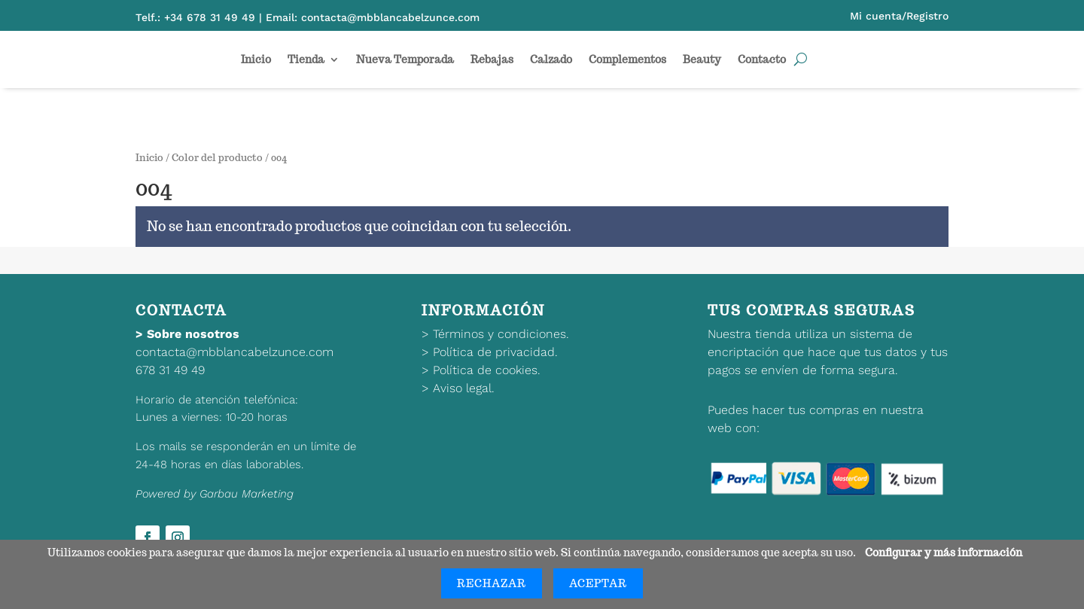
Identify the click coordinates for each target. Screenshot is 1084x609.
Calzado (551, 59)
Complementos (627, 59)
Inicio (256, 59)
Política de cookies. (486, 370)
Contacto (762, 59)
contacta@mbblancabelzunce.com (234, 352)
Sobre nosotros (193, 334)
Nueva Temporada (405, 59)
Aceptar (598, 583)
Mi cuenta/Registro (899, 16)
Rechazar (491, 583)
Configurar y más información (943, 552)
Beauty (702, 59)
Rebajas (491, 59)
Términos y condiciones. (501, 334)
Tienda (306, 59)
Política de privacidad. (495, 352)
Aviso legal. (464, 388)
